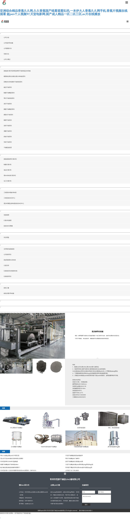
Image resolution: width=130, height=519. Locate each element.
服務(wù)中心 (5, 230)
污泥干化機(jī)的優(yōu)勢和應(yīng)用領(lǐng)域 (79, 464)
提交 (86, 504)
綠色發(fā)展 (5, 281)
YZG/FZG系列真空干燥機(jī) (49, 446)
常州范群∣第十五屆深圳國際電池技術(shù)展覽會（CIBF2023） (18, 470)
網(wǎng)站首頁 (6, 26)
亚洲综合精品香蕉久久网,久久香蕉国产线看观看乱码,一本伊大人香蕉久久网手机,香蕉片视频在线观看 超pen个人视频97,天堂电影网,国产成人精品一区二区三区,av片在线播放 (63, 12)
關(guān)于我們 (6, 30)
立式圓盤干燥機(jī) (16, 446)
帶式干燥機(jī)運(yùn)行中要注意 (9, 455)
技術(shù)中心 (5, 185)
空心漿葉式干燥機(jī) (16, 428)
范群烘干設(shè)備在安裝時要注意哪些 (11, 458)
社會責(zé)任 (5, 242)
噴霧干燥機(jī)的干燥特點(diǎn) (9, 464)
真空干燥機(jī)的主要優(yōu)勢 (74, 461)
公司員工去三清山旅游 (72, 470)
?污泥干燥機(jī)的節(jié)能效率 (74, 455)
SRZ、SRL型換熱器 (113, 428)
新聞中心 (4, 208)
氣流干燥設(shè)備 (48, 428)
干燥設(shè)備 (5, 64)
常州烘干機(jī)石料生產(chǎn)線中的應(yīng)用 (78, 467)
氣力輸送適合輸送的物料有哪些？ (10, 467)
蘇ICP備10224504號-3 (85, 510)
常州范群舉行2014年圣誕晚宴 (9, 461)
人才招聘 (4, 298)
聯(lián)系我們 (5, 304)
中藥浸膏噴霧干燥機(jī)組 (81, 446)
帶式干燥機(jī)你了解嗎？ (72, 458)
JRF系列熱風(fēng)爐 (114, 446)
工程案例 (4, 152)
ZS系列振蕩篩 (81, 428)
